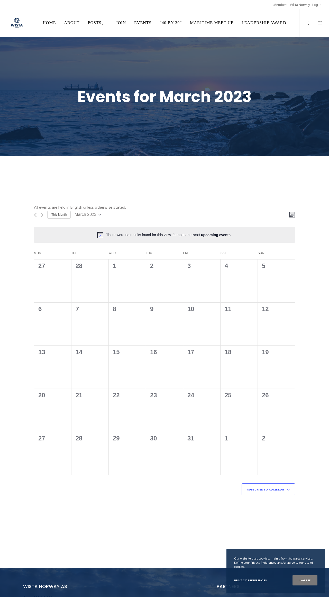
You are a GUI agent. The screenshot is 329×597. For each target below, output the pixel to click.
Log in (316, 5)
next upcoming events (212, 235)
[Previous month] (35, 215)
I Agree (304, 580)
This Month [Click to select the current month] (59, 214)
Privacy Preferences (250, 580)
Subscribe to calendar (265, 489)
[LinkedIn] (305, 23)
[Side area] (317, 23)
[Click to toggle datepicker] (88, 214)
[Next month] (42, 215)
